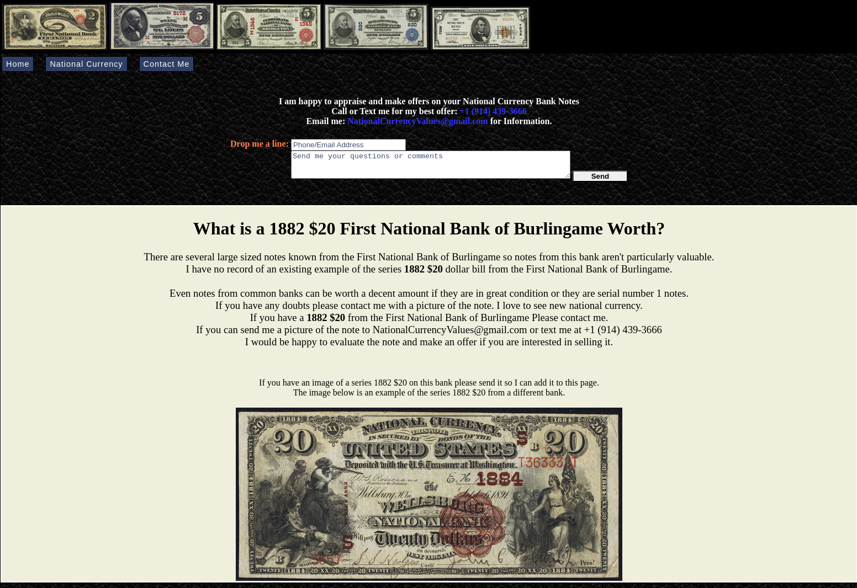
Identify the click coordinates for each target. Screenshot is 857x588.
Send (600, 181)
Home (17, 64)
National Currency (86, 64)
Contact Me (167, 64)
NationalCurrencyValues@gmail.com (416, 121)
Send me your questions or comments (430, 167)
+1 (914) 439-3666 (493, 111)
